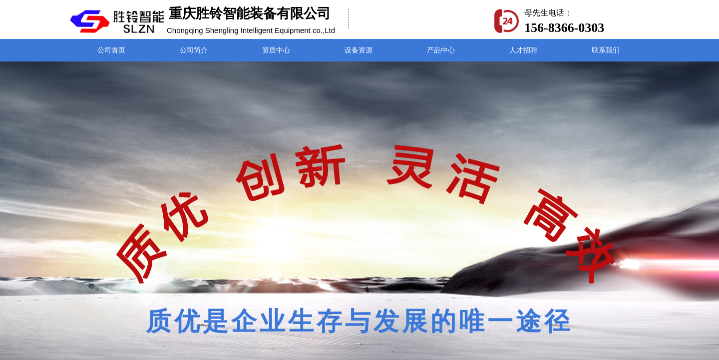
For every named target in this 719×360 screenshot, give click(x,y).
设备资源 (358, 50)
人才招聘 (523, 50)
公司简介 (194, 50)
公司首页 (111, 50)
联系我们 (606, 50)
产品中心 (441, 50)
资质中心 (276, 50)
